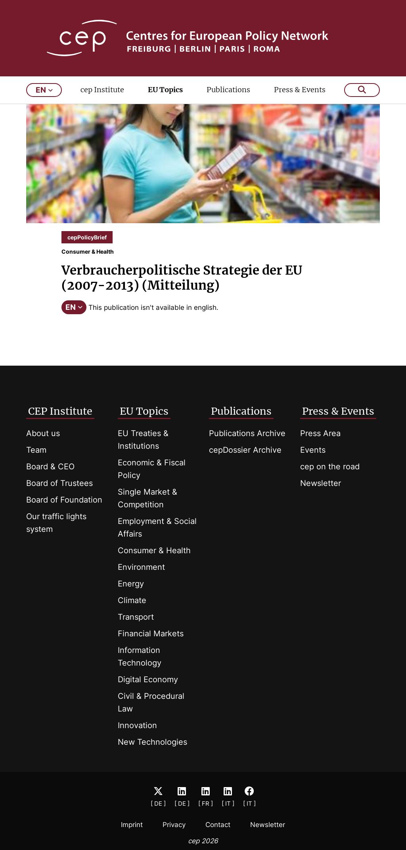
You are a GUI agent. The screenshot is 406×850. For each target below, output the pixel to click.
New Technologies (152, 742)
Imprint (132, 825)
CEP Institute (60, 411)
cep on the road (330, 466)
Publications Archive (247, 433)
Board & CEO (50, 466)
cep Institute (102, 89)
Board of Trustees (59, 483)
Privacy (174, 825)
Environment (141, 567)
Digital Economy (148, 679)
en (44, 90)
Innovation (137, 725)
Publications (228, 89)
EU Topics (165, 89)
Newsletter (320, 483)
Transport (136, 617)
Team (36, 450)
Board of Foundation (64, 500)
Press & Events (300, 89)
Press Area (320, 433)
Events (313, 450)
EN (73, 307)
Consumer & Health (154, 550)
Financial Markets (151, 633)
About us (43, 433)
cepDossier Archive (245, 450)
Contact (217, 825)
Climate (132, 600)
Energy (131, 583)
